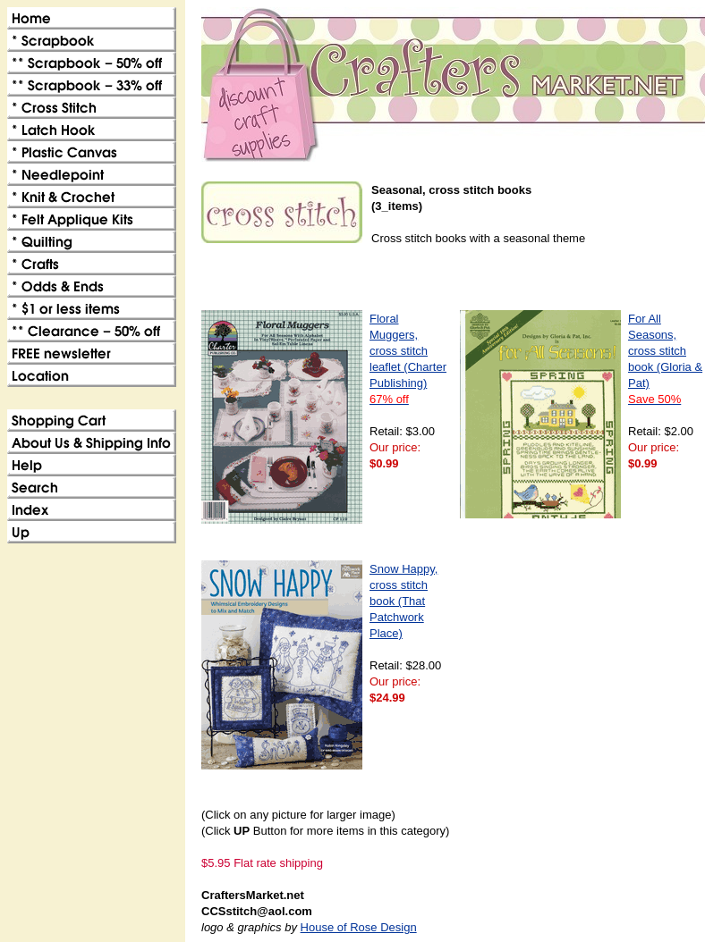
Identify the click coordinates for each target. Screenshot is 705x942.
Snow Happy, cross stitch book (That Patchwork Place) (403, 601)
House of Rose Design (359, 927)
